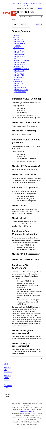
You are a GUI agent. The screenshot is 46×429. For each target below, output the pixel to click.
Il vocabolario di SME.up (8, 386)
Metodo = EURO (20, 62)
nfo (26, 24)
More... (38, 24)
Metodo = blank (19, 64)
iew (15, 24)
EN (5, 364)
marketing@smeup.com (27, 411)
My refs (39, 8)
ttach (20, 24)
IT (7, 364)
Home (9, 13)
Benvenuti (16, 3)
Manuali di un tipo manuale (7, 378)
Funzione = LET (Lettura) (21, 60)
